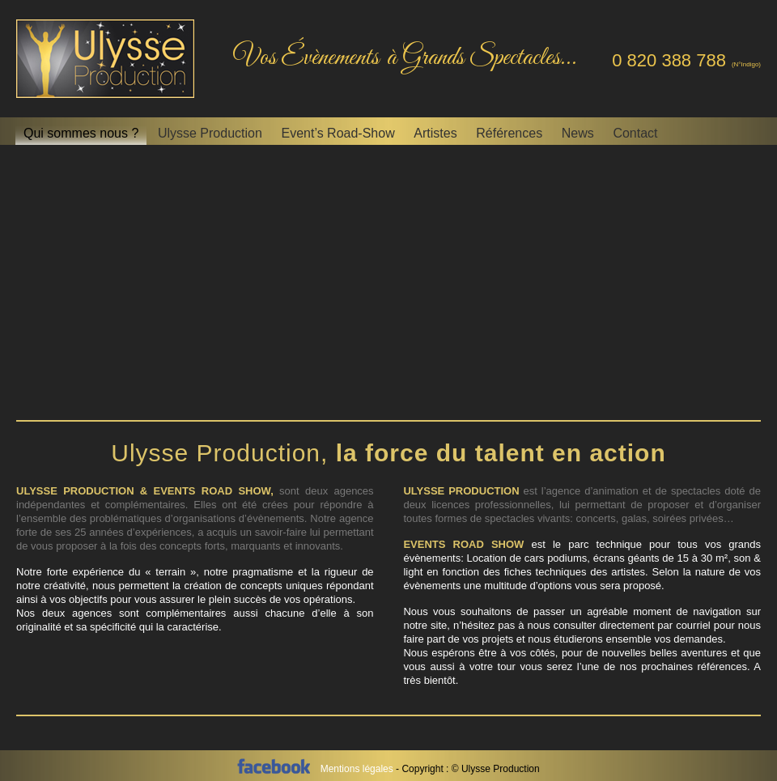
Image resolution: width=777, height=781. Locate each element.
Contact (635, 133)
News (578, 133)
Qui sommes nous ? (80, 133)
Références (509, 133)
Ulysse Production (210, 133)
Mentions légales (358, 769)
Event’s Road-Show (337, 133)
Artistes (435, 133)
